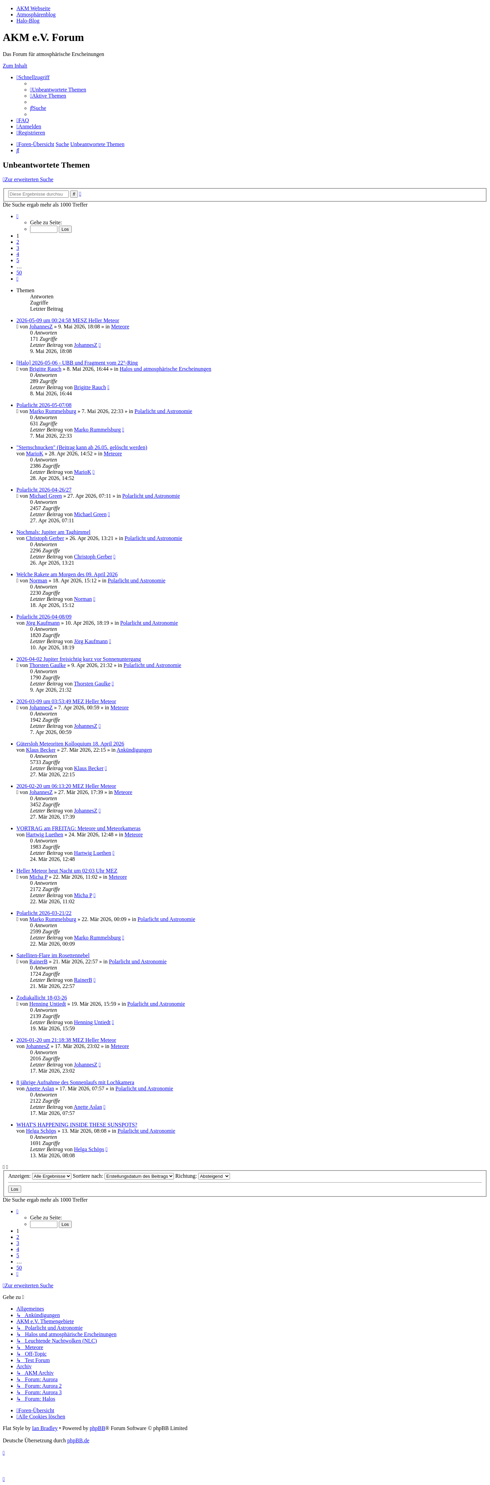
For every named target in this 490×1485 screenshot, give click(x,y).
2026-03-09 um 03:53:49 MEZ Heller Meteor (66, 701)
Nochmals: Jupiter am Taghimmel (53, 532)
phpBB (97, 1428)
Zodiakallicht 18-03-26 (41, 998)
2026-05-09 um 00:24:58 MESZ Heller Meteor (67, 320)
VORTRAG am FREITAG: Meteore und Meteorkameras (78, 828)
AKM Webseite (33, 8)
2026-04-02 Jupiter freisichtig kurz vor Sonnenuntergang (78, 659)
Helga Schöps (41, 1131)
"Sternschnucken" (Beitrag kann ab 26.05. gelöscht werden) (81, 447)
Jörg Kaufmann (43, 623)
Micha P (38, 877)
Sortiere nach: (123, 1176)
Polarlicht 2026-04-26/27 (43, 490)
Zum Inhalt (15, 66)
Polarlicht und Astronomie (163, 411)
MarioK (34, 453)
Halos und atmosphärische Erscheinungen (165, 369)
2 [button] (17, 242)
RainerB (38, 961)
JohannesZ (41, 326)
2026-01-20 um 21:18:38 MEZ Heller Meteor (66, 1040)
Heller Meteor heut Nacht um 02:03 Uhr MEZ (66, 871)
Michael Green (45, 496)
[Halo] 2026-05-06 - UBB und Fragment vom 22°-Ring (77, 363)
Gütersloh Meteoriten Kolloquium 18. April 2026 (70, 744)
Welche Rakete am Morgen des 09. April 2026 (67, 574)
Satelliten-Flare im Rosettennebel (53, 955)
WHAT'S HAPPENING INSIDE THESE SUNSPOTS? (76, 1125)
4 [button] (17, 254)
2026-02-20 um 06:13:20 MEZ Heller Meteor (66, 786)
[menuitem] (58, 90)
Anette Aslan (40, 1088)
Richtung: (202, 1176)
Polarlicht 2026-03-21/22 (43, 913)
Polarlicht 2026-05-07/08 (43, 405)
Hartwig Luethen (44, 834)
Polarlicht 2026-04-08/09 (43, 617)
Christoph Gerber (45, 538)
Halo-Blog (28, 21)
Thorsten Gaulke (47, 665)
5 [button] (17, 260)
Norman (38, 580)
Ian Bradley (45, 1428)
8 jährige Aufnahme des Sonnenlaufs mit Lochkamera (75, 1082)
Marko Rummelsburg (52, 411)
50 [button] (19, 272)
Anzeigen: (39, 1176)
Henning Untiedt (47, 1004)
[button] (17, 216)
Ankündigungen (134, 750)
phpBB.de (78, 1440)
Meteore (120, 326)
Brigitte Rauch (45, 369)
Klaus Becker (41, 750)
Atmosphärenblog (36, 14)
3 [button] (17, 248)
